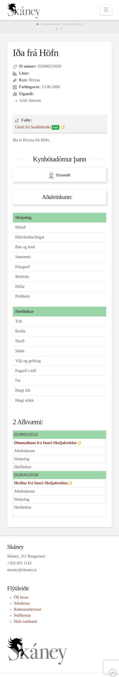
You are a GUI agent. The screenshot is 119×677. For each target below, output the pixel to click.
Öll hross (21, 597)
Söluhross (22, 603)
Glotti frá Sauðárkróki (37, 127)
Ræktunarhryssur (27, 609)
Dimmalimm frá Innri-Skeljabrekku (45, 443)
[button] (106, 9)
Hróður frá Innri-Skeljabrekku (41, 483)
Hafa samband (25, 621)
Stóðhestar (22, 615)
